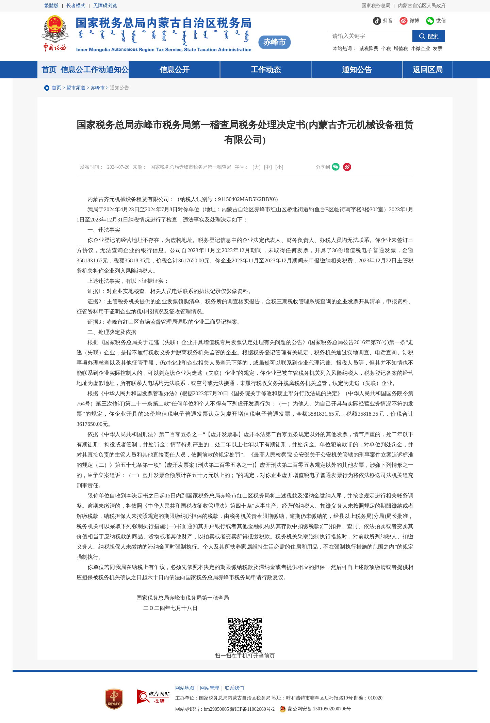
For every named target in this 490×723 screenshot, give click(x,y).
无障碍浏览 (105, 5)
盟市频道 (75, 87)
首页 (56, 87)
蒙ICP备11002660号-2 (252, 709)
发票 (437, 48)
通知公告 (119, 87)
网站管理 (209, 688)
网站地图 (184, 688)
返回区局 (428, 69)
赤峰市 (98, 87)
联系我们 (234, 688)
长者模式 (75, 5)
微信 (336, 167)
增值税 (401, 48)
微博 (347, 167)
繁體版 (51, 5)
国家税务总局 (376, 5)
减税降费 (368, 48)
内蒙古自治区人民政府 (422, 5)
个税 (386, 48)
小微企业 (420, 48)
